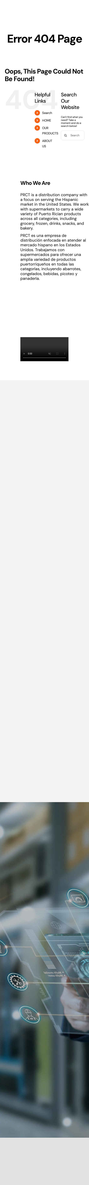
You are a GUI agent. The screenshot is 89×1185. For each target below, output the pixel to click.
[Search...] (72, 135)
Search (47, 113)
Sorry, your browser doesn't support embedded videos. (44, 349)
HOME (46, 120)
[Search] (65, 135)
